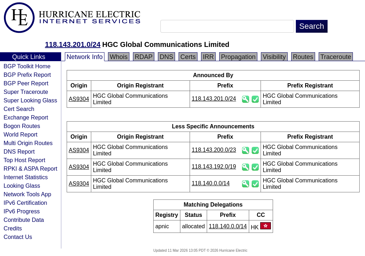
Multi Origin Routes (28, 143)
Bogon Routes (22, 126)
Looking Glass (22, 185)
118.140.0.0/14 (211, 183)
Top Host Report (24, 160)
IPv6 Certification (25, 202)
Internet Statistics (26, 177)
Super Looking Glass (30, 100)
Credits (13, 228)
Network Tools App (27, 194)
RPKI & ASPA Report (30, 168)
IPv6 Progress (22, 211)
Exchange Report (26, 117)
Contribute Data (24, 220)
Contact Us (18, 237)
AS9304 (79, 99)
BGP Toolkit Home (27, 66)
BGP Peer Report (26, 83)
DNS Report (19, 151)
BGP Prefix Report (27, 74)
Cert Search (19, 109)
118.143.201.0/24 (73, 44)
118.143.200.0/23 (214, 150)
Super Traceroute (26, 92)
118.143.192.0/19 (214, 167)
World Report (20, 134)
